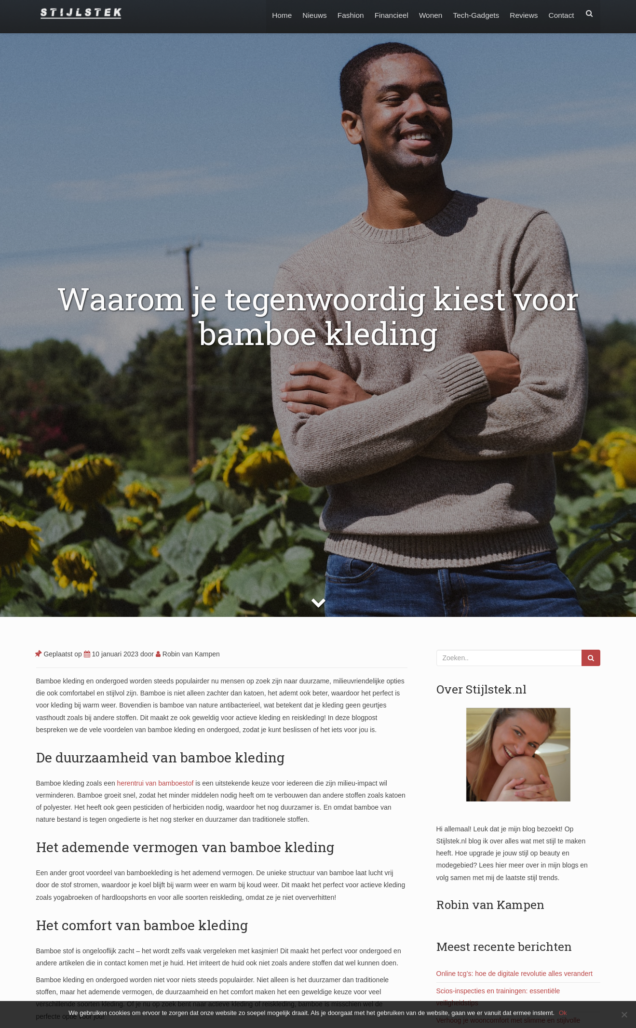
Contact (560, 13)
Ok (563, 1012)
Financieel (387, 13)
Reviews (522, 13)
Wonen (427, 13)
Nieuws (308, 13)
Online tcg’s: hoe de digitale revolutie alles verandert (514, 973)
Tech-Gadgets (473, 13)
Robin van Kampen (188, 654)
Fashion (345, 13)
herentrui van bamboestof (155, 783)
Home (274, 13)
